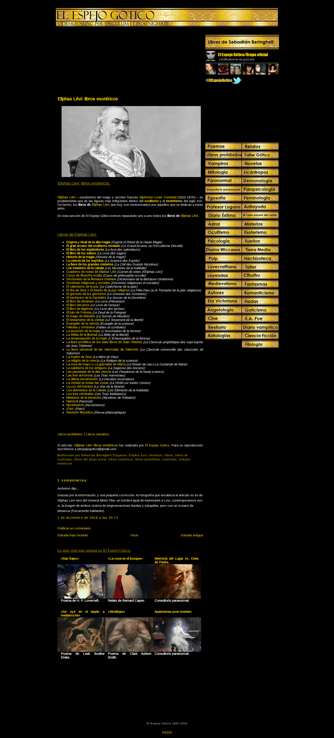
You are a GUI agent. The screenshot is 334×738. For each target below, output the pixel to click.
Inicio (134, 535)
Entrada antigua (192, 535)
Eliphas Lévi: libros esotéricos (87, 98)
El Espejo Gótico (157, 445)
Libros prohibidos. (70, 434)
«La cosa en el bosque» (125, 558)
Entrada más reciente (72, 535)
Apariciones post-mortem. (173, 611)
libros (168, 455)
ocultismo (169, 459)
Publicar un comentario (74, 528)
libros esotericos (120, 459)
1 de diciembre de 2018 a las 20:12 (87, 517)
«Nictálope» (116, 611)
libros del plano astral (90, 459)
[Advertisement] (93, 62)
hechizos (155, 455)
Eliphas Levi (138, 455)
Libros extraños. (98, 434)
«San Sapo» (70, 558)
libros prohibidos (147, 459)
